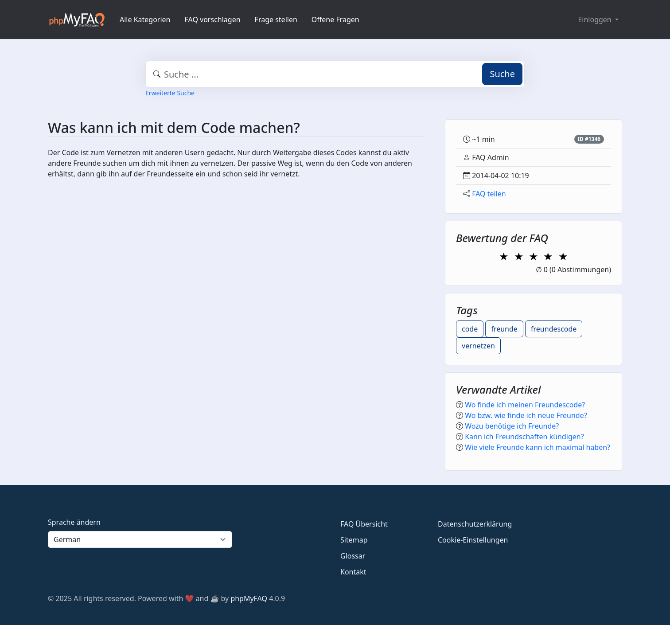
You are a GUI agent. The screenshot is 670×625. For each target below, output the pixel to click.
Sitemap (354, 540)
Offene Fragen (335, 19)
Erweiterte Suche (170, 93)
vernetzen (478, 346)
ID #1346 (588, 139)
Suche (502, 74)
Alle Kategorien (145, 19)
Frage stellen (276, 19)
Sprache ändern (74, 522)
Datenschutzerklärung (475, 524)
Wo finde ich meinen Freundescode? (525, 405)
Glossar (352, 556)
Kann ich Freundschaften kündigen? (524, 436)
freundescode (554, 329)
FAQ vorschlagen (213, 19)
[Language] (140, 539)
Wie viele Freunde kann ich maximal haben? (537, 447)
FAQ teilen (489, 194)
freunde (504, 329)
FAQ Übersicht (364, 524)
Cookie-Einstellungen (473, 540)
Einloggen (595, 19)
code (470, 329)
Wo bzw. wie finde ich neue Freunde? (526, 415)
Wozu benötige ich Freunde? (512, 426)
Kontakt (353, 572)
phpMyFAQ (248, 598)
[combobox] (335, 74)
